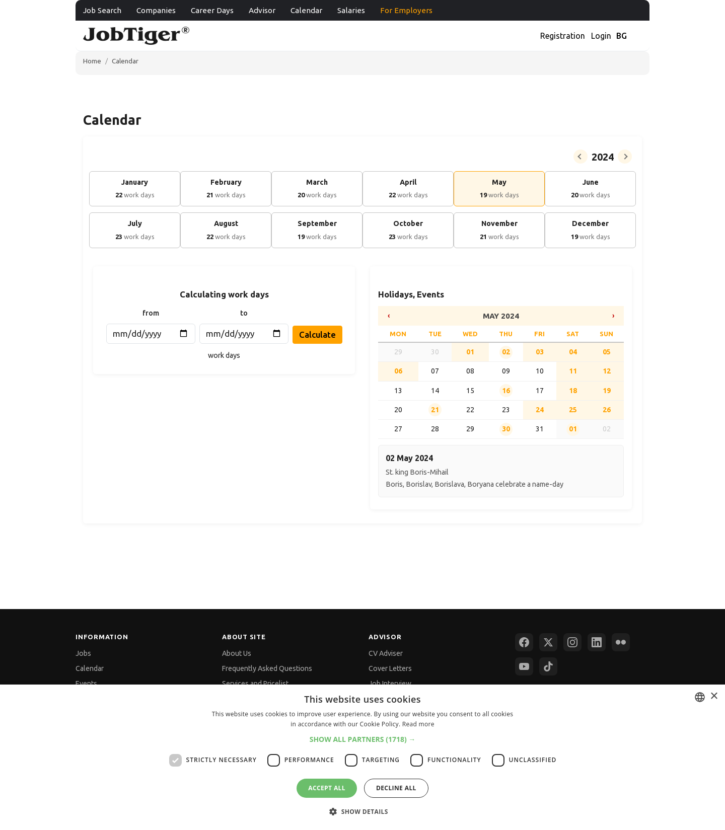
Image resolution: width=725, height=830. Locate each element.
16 (506, 391)
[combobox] (700, 697)
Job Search (102, 10)
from (150, 313)
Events (86, 684)
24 (540, 410)
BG (621, 35)
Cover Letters (390, 668)
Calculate (317, 334)
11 (573, 371)
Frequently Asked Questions (267, 668)
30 (506, 429)
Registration (562, 35)
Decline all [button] (396, 788)
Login (601, 35)
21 (435, 410)
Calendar (306, 10)
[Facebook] (524, 642)
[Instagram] (572, 642)
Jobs (83, 653)
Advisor (262, 10)
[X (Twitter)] (548, 642)
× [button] (713, 696)
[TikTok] (548, 666)
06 (398, 371)
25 (573, 410)
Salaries (351, 10)
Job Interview (390, 684)
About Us (236, 653)
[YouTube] (524, 666)
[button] (363, 739)
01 (470, 352)
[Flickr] (621, 642)
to (244, 313)
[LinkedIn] (597, 642)
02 (506, 352)
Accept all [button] (326, 788)
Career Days (212, 10)
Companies (156, 10)
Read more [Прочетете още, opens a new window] (418, 724)
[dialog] (362, 757)
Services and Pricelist (255, 684)
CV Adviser (386, 653)
